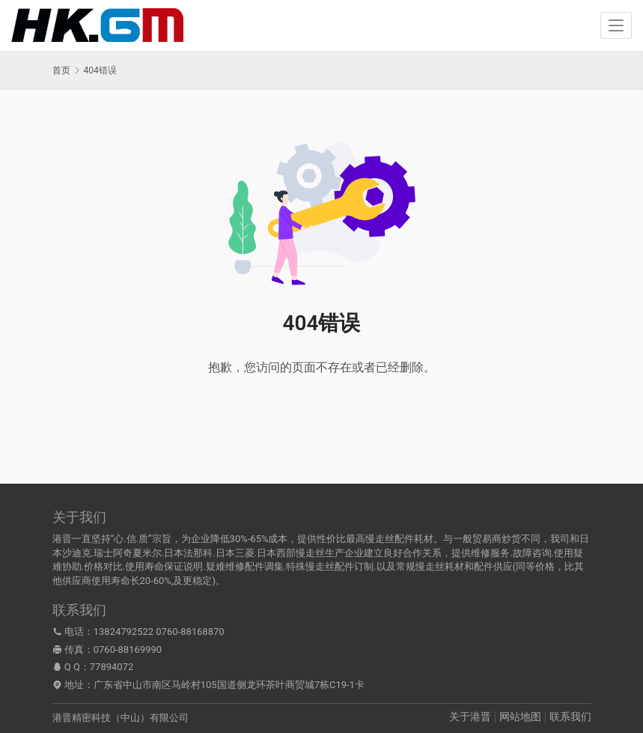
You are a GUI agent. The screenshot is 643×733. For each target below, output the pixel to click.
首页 (61, 70)
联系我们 (570, 717)
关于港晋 (470, 717)
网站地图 (520, 717)
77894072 (111, 666)
